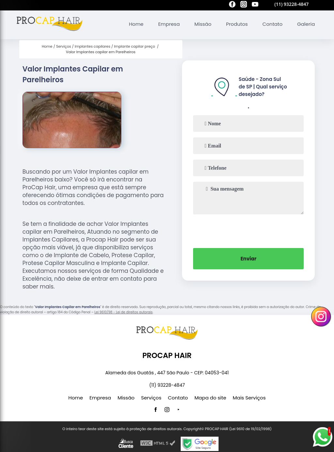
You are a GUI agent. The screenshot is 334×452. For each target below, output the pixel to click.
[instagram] (243, 5)
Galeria (306, 24)
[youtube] (255, 5)
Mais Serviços (249, 397)
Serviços (151, 397)
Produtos (237, 24)
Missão (202, 24)
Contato (272, 24)
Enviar (248, 258)
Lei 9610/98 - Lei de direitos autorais (123, 312)
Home (136, 24)
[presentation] (248, 230)
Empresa (169, 24)
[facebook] (232, 5)
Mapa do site (210, 397)
